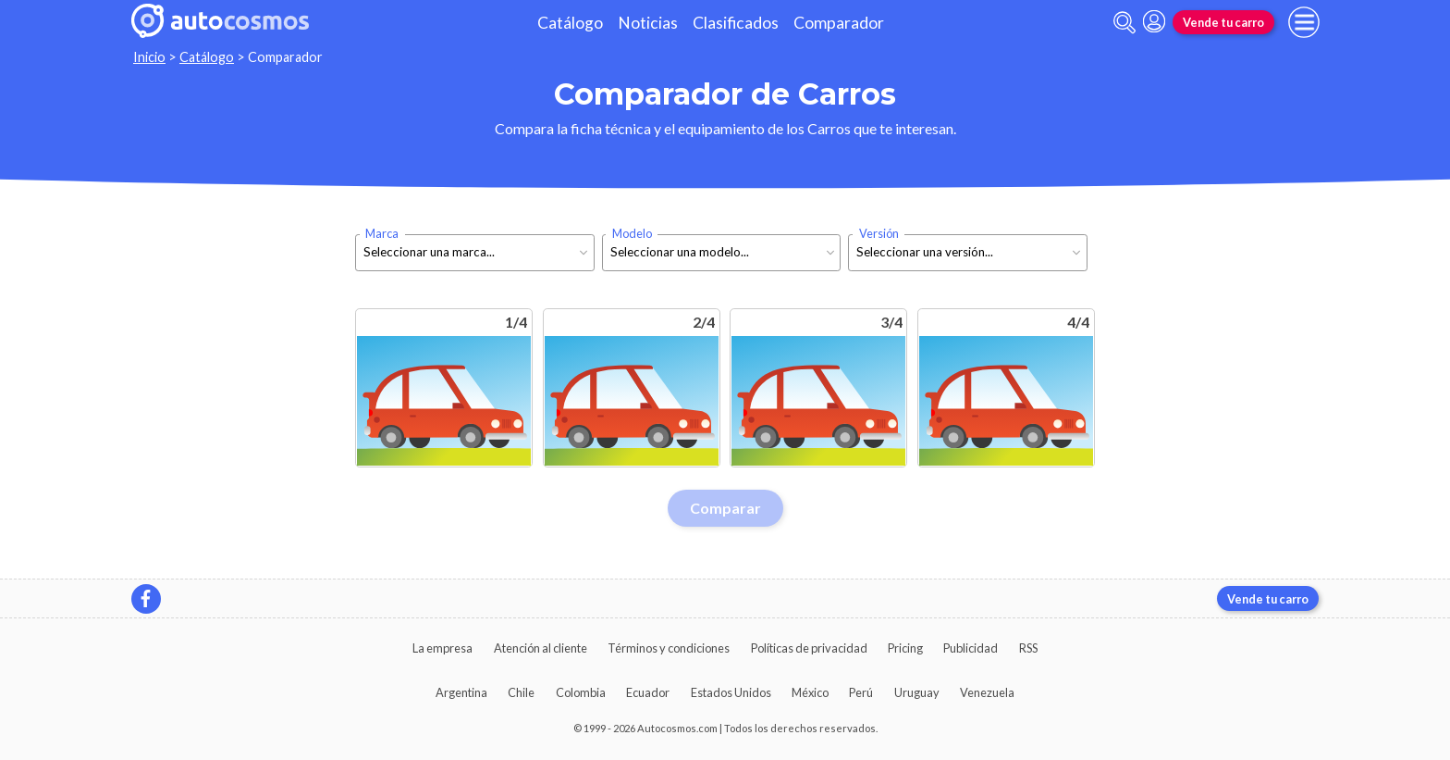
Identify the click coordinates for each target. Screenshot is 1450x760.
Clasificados (736, 22)
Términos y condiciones (669, 648)
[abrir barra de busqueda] (1124, 22)
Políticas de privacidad (809, 648)
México (810, 692)
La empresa (442, 648)
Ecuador (648, 692)
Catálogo (570, 22)
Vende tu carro (1223, 22)
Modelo (632, 234)
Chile (521, 692)
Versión (879, 234)
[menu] (1304, 22)
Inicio (149, 57)
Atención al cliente (540, 648)
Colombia (581, 692)
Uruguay (917, 692)
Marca (382, 234)
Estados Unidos (731, 692)
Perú (861, 692)
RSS (1028, 648)
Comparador (838, 22)
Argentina (461, 692)
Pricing (905, 648)
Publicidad (970, 648)
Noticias (648, 22)
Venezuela (987, 692)
